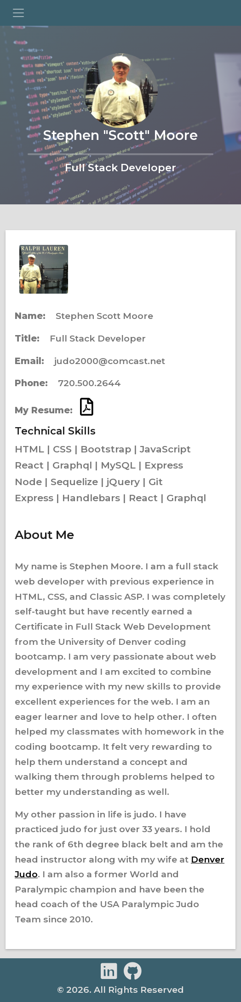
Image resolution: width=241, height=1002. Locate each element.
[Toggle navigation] (18, 13)
